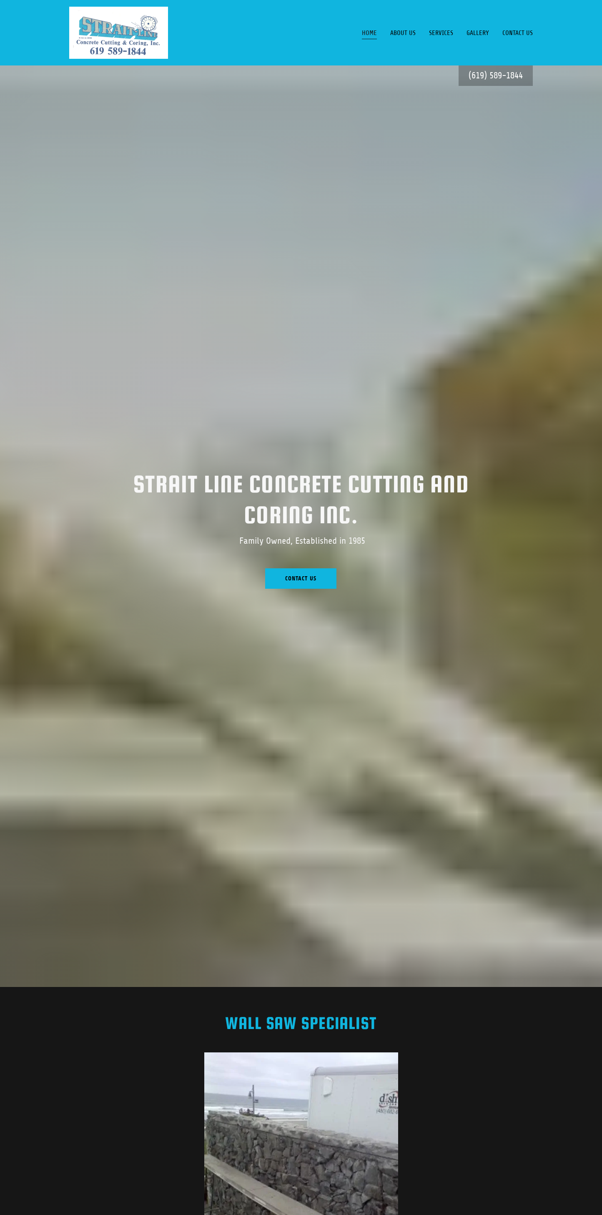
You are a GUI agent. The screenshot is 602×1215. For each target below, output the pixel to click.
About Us (403, 33)
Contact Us (517, 33)
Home (369, 33)
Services (441, 33)
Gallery (478, 33)
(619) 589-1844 (496, 75)
